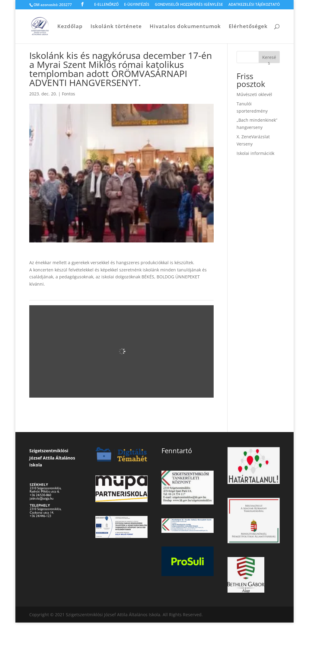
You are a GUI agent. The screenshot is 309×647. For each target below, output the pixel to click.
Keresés (269, 58)
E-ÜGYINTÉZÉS (136, 5)
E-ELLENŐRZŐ (106, 5)
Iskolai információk (255, 153)
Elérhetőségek (248, 27)
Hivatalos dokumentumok (185, 27)
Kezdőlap (70, 27)
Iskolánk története (116, 27)
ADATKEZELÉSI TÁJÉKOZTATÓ (254, 5)
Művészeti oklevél (254, 94)
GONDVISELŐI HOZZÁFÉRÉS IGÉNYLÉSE (189, 5)
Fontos (68, 94)
